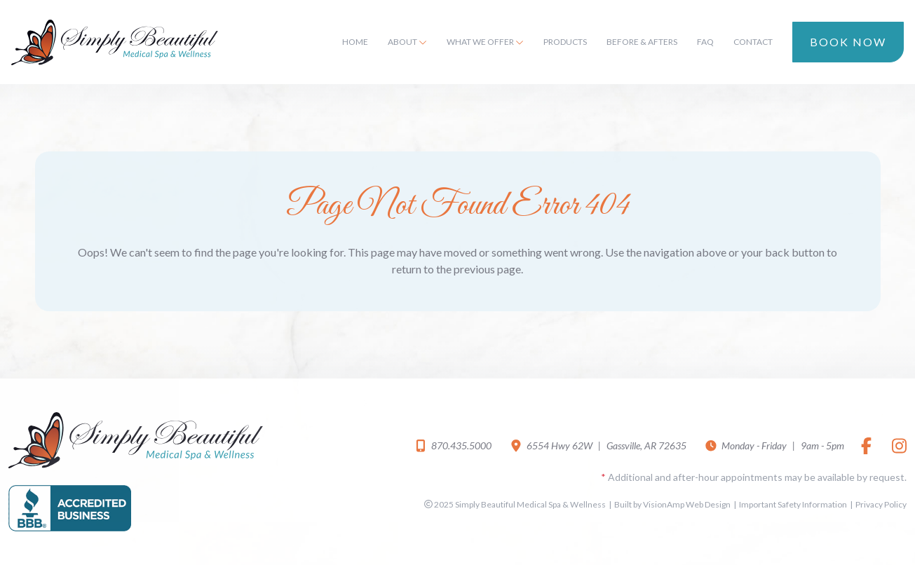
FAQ (705, 41)
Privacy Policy (881, 504)
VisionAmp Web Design (687, 504)
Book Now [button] (848, 41)
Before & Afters (641, 41)
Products (565, 41)
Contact (753, 41)
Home (355, 41)
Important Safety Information (793, 504)
